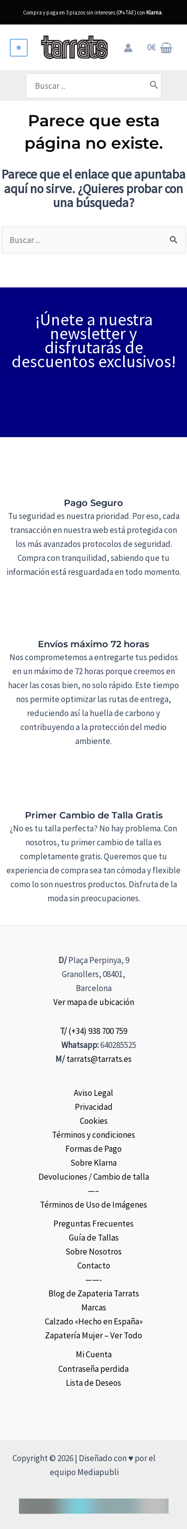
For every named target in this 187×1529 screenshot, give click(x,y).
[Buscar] (154, 86)
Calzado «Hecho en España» (94, 1321)
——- (93, 1279)
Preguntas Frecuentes (93, 1223)
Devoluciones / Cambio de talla (93, 1176)
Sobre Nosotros (93, 1251)
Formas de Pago (93, 1148)
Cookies (94, 1120)
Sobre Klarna (93, 1162)
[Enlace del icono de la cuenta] (128, 47)
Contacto (93, 1265)
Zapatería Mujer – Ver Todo (93, 1335)
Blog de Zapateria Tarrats (93, 1293)
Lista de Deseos (93, 1382)
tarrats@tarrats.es (99, 1058)
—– (93, 1190)
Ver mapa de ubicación (93, 1002)
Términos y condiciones (93, 1134)
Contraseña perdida (93, 1368)
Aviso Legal (93, 1092)
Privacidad (94, 1106)
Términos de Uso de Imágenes (93, 1204)
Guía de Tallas (94, 1237)
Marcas (93, 1307)
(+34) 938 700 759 (97, 1030)
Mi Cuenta (94, 1354)
